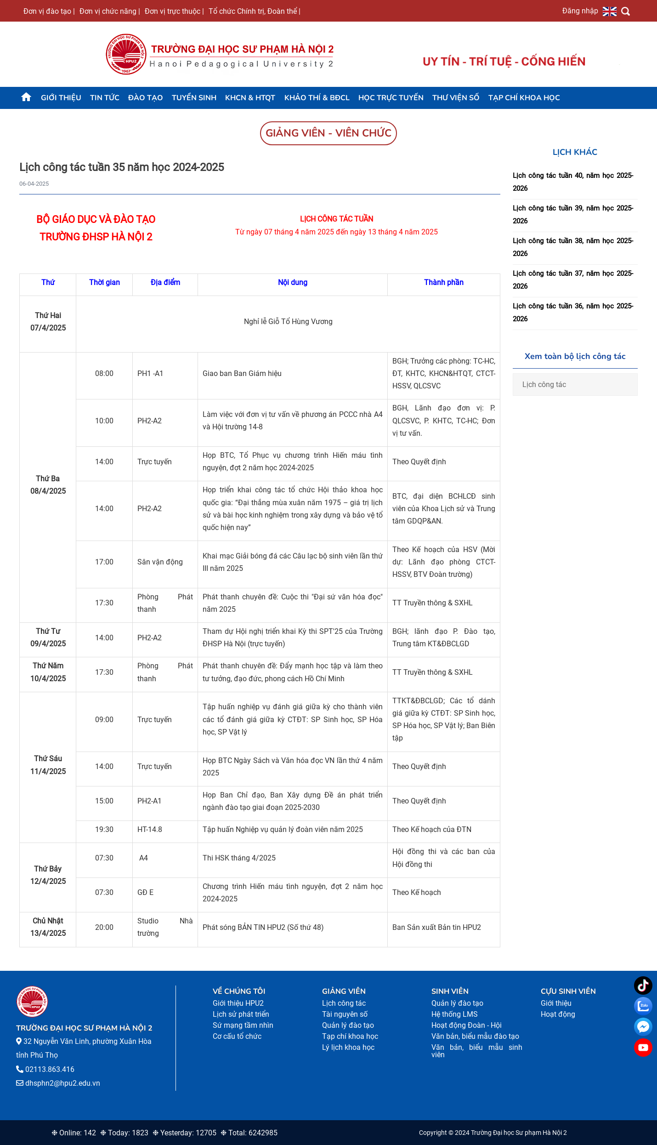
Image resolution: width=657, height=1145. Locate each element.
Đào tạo (145, 98)
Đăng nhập (580, 10)
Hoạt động (558, 1014)
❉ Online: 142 (73, 1132)
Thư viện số (456, 98)
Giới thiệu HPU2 (238, 1003)
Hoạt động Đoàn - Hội (466, 1025)
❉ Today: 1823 (124, 1132)
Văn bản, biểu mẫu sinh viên (476, 1051)
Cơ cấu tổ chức (237, 1036)
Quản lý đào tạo (348, 1025)
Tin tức (104, 98)
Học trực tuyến (391, 98)
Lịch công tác (544, 384)
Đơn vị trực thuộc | (174, 11)
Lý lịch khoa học (348, 1047)
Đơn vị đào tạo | (49, 11)
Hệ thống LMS (454, 1014)
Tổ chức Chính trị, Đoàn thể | (254, 11)
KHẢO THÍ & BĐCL (317, 98)
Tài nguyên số (345, 1014)
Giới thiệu (61, 98)
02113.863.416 (49, 1069)
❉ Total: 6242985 (249, 1132)
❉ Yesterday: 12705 (184, 1132)
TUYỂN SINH (194, 98)
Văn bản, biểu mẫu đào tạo (475, 1036)
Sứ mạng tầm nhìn (243, 1025)
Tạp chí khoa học (524, 98)
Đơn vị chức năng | (109, 11)
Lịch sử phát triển (241, 1014)
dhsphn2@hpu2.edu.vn (62, 1083)
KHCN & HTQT (250, 98)
